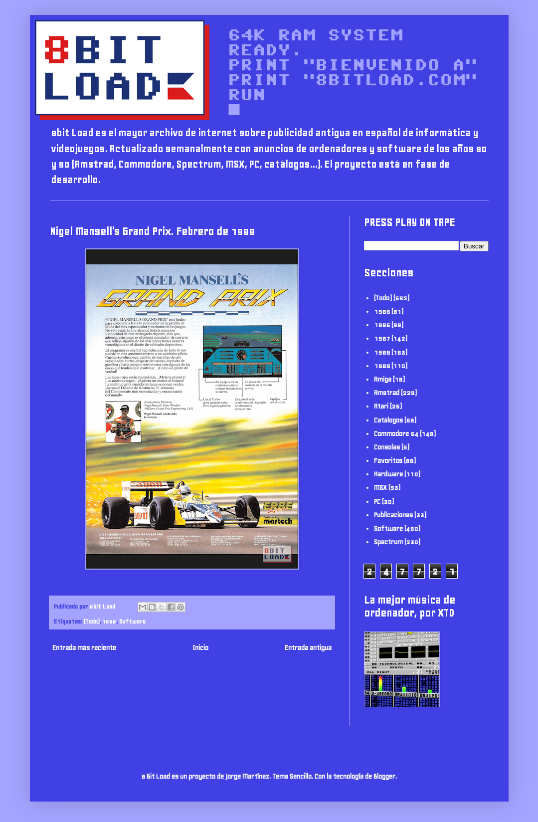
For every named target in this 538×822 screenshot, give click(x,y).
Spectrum (388, 542)
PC (377, 501)
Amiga (382, 379)
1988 (109, 621)
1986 (382, 325)
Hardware (388, 474)
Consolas (387, 447)
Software (132, 621)
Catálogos (388, 420)
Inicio (200, 647)
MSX (380, 487)
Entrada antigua (308, 647)
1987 (382, 338)
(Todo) (91, 621)
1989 (382, 366)
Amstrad (386, 393)
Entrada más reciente (84, 647)
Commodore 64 (396, 433)
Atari (381, 406)
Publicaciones (393, 515)
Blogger (384, 776)
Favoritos (388, 460)
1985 (382, 311)
